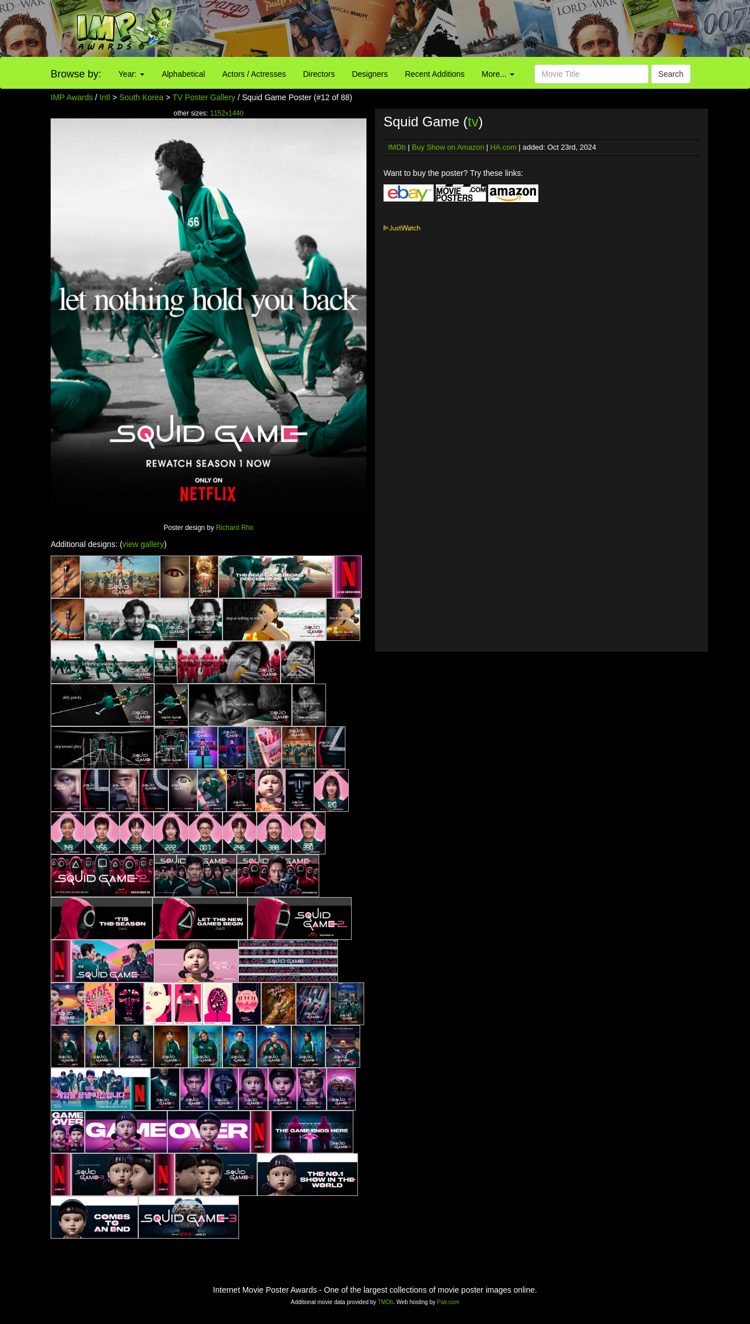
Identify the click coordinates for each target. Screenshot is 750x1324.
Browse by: (76, 74)
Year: (131, 74)
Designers (370, 74)
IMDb (397, 147)
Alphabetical (183, 74)
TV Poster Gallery (203, 97)
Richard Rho (234, 528)
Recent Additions (435, 74)
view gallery (143, 544)
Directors (319, 74)
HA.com (503, 147)
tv (473, 121)
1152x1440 (227, 113)
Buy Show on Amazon (448, 147)
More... (498, 74)
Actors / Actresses (254, 74)
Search (670, 74)
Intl (105, 97)
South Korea (141, 97)
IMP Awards (72, 97)
